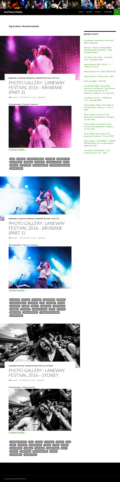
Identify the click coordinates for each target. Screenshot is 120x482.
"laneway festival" (18, 442)
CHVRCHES (33, 303)
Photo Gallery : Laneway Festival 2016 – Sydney (37, 373)
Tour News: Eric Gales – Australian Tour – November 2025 (98, 58)
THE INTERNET (16, 454)
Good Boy (15, 306)
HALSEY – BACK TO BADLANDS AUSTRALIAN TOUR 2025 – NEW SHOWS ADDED (98, 50)
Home (80, 12)
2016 (12, 159)
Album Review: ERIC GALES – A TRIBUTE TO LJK (97, 65)
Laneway (28, 162)
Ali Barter (15, 299)
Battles (26, 299)
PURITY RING (25, 165)
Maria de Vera (31, 366)
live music (40, 162)
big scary (36, 299)
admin (42, 97)
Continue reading (18, 149)
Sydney (50, 366)
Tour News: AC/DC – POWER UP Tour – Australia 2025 (98, 99)
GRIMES (26, 306)
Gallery (14, 97)
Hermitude (46, 306)
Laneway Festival (43, 78)
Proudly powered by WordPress (15, 479)
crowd (60, 442)
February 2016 (63, 159)
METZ (66, 162)
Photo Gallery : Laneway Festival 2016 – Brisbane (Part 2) (37, 87)
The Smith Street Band (60, 165)
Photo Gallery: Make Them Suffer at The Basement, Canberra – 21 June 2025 (99, 107)
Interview (108, 12)
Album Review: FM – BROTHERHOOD (100, 71)
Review (89, 12)
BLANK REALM (49, 299)
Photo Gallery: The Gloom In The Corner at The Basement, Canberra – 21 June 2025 (99, 126)
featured (50, 159)
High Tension (16, 162)
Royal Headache (40, 165)
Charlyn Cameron (25, 78)
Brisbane (13, 78)
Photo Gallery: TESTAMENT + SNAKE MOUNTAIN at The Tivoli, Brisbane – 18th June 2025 (100, 143)
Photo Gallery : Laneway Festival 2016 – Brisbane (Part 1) (37, 228)
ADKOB (39, 442)
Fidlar (61, 303)
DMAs (13, 445)
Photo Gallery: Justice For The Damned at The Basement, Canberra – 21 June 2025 (100, 116)
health (35, 306)
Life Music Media (13, 11)
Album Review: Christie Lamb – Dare (99, 76)
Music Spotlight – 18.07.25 (95, 81)
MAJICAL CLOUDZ (54, 162)
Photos (98, 12)
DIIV (42, 303)
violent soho (16, 168)
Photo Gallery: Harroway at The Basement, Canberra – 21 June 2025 (99, 135)
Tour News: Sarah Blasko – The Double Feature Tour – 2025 (97, 151)
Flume (56, 445)
